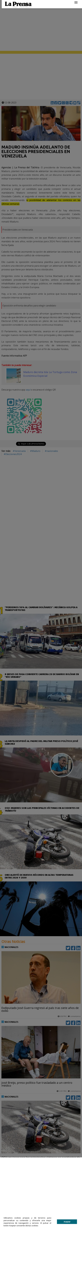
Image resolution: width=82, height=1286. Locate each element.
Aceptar (67, 1221)
